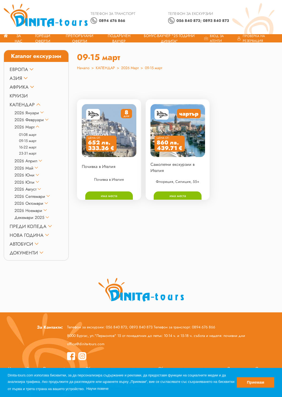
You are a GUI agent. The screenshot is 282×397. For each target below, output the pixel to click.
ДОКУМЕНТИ (24, 252)
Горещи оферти (42, 38)
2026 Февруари (29, 120)
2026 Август (25, 189)
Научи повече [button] (97, 389)
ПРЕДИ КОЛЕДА (28, 226)
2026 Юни (24, 175)
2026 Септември (29, 196)
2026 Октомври (28, 203)
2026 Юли (24, 182)
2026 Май (23, 168)
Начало (83, 67)
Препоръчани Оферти (79, 38)
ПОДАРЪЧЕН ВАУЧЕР (119, 38)
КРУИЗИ (19, 95)
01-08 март (27, 134)
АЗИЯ (16, 78)
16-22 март (27, 147)
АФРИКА (19, 87)
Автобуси (21, 244)
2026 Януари (26, 113)
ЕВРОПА (19, 69)
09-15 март (27, 140)
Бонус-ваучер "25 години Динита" (169, 38)
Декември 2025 (29, 217)
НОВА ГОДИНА (27, 235)
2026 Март (24, 127)
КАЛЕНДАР (22, 104)
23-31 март (27, 153)
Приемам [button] (255, 382)
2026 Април (25, 161)
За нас (18, 38)
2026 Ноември (28, 210)
